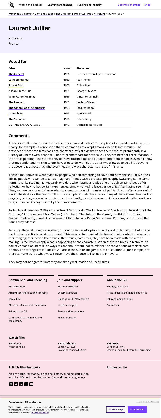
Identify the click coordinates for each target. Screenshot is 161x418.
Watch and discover (30, 4)
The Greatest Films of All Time (73, 13)
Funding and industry (89, 4)
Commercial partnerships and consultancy (25, 319)
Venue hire (15, 299)
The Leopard (17, 102)
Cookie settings (116, 411)
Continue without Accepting (147, 404)
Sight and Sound (43, 13)
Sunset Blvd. (16, 85)
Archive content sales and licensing (28, 292)
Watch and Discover (20, 13)
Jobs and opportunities (120, 299)
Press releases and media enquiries (127, 292)
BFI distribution (17, 286)
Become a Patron (67, 292)
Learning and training (59, 4)
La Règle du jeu (18, 79)
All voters (99, 13)
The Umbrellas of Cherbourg (27, 108)
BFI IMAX (112, 343)
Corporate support (68, 305)
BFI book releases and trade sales (27, 305)
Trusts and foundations (71, 311)
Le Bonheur (16, 113)
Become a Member (129, 4)
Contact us (113, 305)
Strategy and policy (117, 286)
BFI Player (15, 343)
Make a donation (67, 317)
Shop (147, 4)
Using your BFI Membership (73, 299)
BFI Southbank (67, 343)
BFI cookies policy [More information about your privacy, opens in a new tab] (40, 414)
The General (16, 74)
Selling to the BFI (18, 311)
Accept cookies (137, 411)
